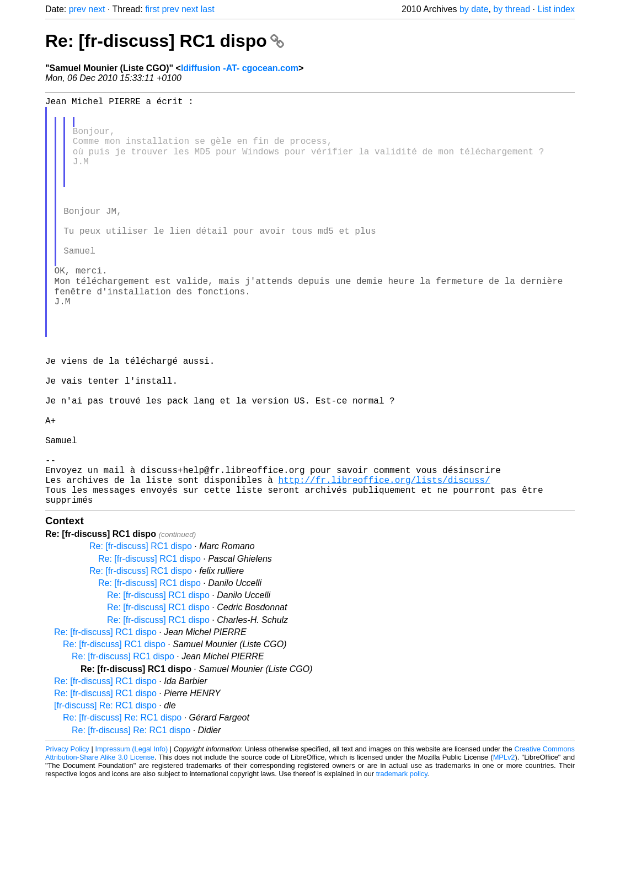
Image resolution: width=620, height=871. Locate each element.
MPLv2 (504, 846)
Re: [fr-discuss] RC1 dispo (164, 41)
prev (77, 9)
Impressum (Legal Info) (131, 838)
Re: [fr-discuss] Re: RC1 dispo (122, 806)
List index (556, 9)
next (96, 9)
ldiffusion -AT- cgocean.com (239, 68)
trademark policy (401, 862)
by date (473, 9)
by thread (511, 9)
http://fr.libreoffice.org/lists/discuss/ (384, 564)
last (208, 9)
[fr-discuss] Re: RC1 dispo (105, 794)
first (152, 9)
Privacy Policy (67, 838)
